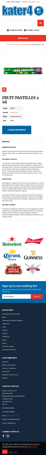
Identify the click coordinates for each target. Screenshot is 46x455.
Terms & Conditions (9, 368)
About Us (5, 362)
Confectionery (25, 44)
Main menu (23, 38)
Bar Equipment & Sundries (11, 314)
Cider (4, 327)
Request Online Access (10, 375)
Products (10, 44)
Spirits (4, 340)
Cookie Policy (33, 447)
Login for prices (17, 129)
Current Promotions (9, 350)
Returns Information (9, 365)
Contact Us (6, 371)
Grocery (5, 330)
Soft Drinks (5, 337)
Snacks (16, 44)
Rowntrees (14, 112)
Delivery (22, 141)
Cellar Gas (5, 324)
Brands (4, 378)
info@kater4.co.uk (33, 2)
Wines (4, 343)
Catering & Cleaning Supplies (12, 320)
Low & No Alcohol (8, 346)
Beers (4, 317)
